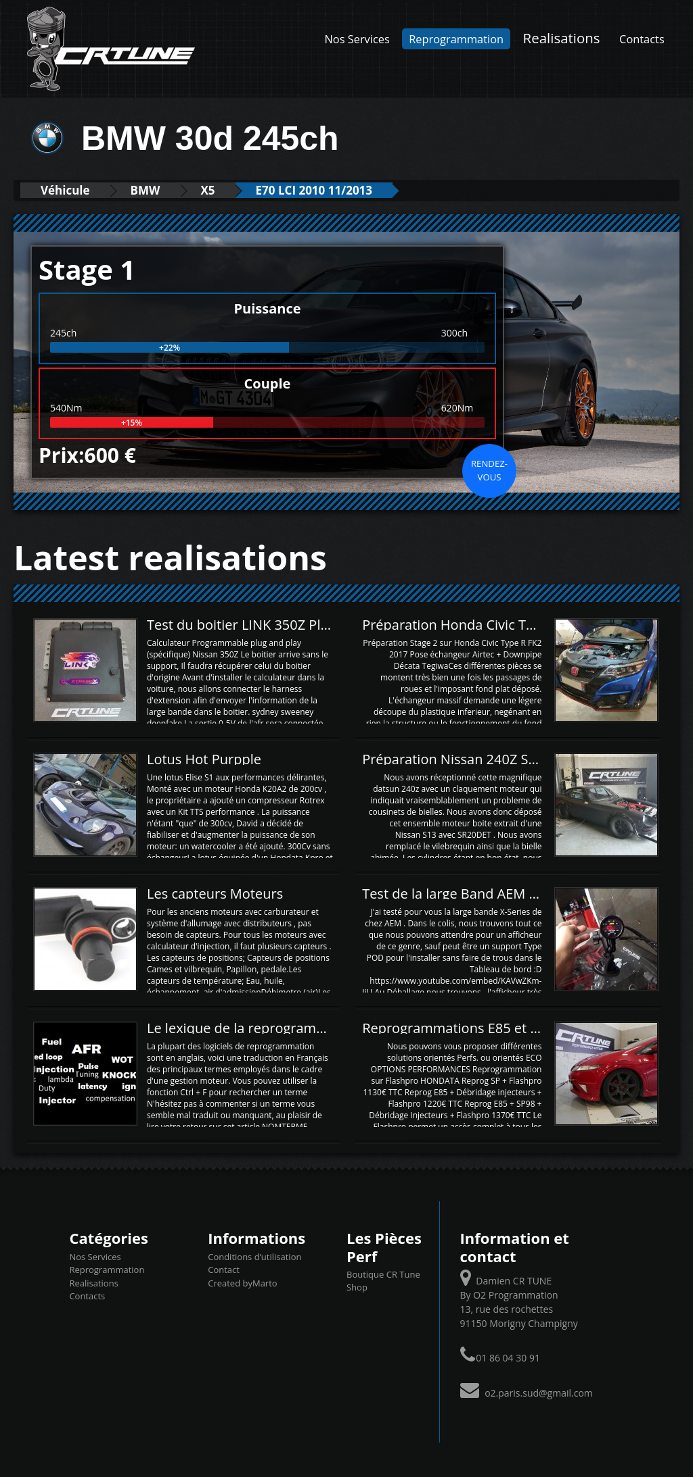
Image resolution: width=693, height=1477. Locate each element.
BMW (145, 190)
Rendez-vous (489, 470)
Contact (224, 1269)
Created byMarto (242, 1283)
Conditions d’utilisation (254, 1257)
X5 (208, 190)
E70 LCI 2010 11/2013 (314, 190)
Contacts (642, 39)
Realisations (561, 37)
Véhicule (65, 190)
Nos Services (357, 39)
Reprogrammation (456, 39)
